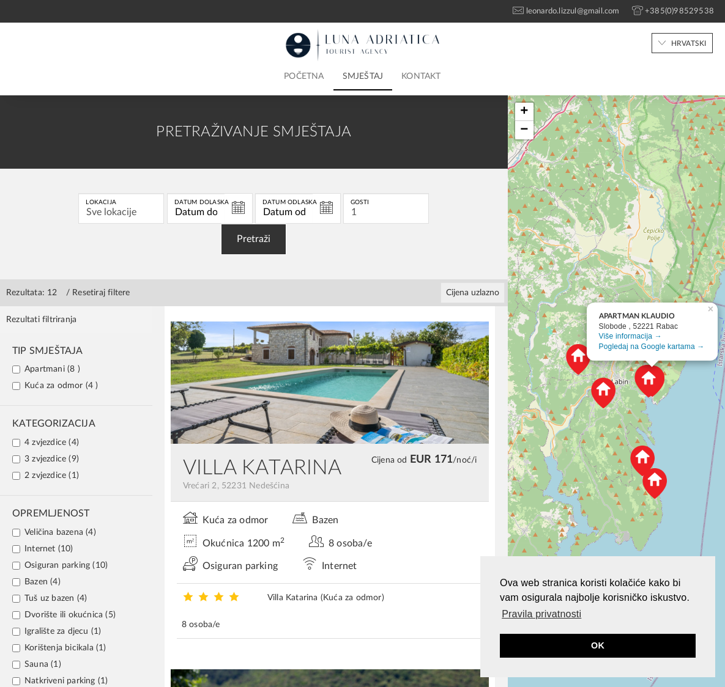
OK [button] (597, 645)
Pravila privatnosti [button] (541, 614)
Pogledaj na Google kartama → (652, 346)
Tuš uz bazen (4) (49, 598)
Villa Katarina (325, 597)
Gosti (360, 202)
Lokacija (101, 202)
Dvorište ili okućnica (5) (64, 615)
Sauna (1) (36, 664)
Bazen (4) (36, 582)
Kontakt (421, 76)
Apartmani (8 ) (46, 369)
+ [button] (524, 112)
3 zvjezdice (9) (45, 459)
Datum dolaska (201, 202)
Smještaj (363, 76)
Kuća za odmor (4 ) (55, 385)
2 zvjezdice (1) (45, 475)
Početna (304, 76)
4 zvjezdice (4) (45, 442)
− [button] (524, 130)
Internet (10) (42, 549)
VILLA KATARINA (262, 468)
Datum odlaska (290, 202)
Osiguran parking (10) (60, 565)
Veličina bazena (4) (54, 532)
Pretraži (253, 239)
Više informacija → (630, 336)
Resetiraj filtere (101, 292)
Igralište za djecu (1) (56, 631)
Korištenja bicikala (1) (59, 648)
